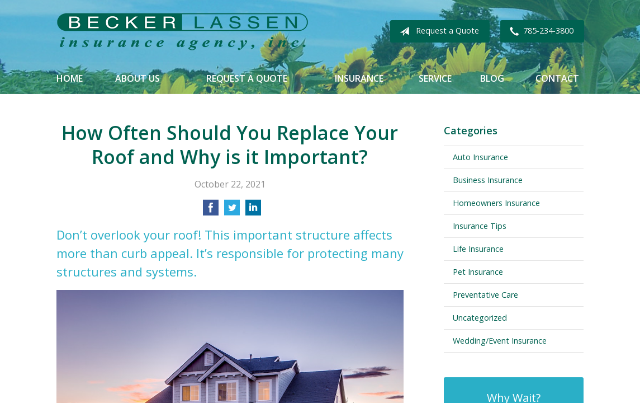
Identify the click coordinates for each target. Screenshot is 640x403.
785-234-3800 (539, 31)
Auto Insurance (480, 157)
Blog (492, 78)
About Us (137, 78)
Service (435, 78)
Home (69, 78)
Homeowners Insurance (496, 203)
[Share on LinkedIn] (253, 211)
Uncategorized (480, 317)
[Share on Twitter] (232, 211)
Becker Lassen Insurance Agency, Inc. (182, 31)
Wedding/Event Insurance (500, 340)
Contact (557, 78)
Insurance (359, 78)
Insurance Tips (479, 226)
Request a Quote (437, 31)
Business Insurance (488, 180)
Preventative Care (485, 294)
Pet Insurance (478, 271)
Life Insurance (478, 248)
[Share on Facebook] (211, 211)
